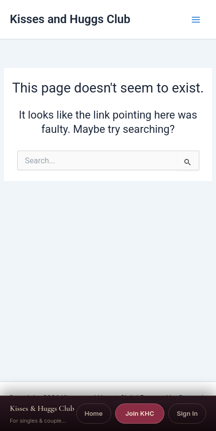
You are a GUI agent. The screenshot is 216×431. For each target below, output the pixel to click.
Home (94, 413)
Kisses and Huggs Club (70, 19)
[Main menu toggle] (195, 19)
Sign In (187, 413)
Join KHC (139, 413)
